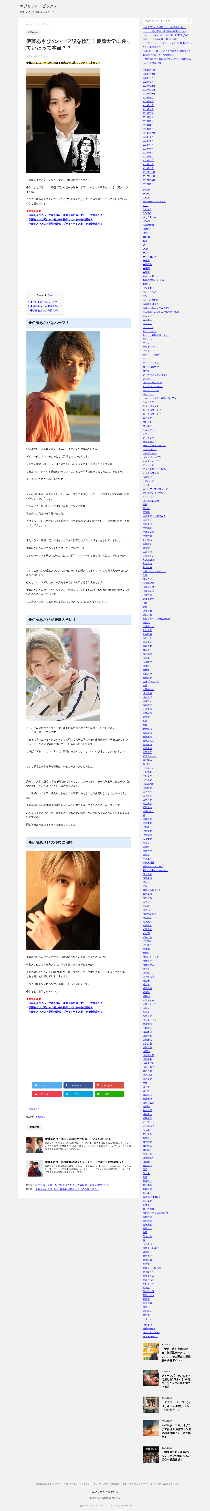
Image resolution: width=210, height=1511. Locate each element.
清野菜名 (147, 1059)
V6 (144, 244)
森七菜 (146, 968)
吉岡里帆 (147, 642)
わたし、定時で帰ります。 (156, 335)
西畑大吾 (147, 1224)
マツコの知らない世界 (154, 469)
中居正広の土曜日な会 (154, 516)
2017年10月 (149, 180)
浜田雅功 (147, 1031)
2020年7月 (148, 78)
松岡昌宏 (147, 929)
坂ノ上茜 (147, 693)
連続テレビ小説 (151, 1248)
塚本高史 (147, 705)
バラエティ (148, 441)
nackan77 (41, 1116)
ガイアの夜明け (151, 366)
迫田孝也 (147, 1244)
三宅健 (146, 508)
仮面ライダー (150, 579)
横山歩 (146, 980)
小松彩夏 (147, 772)
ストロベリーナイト (153, 410)
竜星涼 (146, 1138)
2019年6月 (148, 109)
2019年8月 (148, 101)
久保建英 (147, 544)
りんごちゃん (150, 331)
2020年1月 (148, 82)
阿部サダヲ (148, 1295)
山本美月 (147, 791)
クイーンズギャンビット (155, 374)
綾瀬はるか (148, 1157)
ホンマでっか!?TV (152, 457)
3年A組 (146, 189)
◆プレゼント (150, 256)
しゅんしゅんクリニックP (156, 307)
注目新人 (147, 1028)
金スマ (146, 1264)
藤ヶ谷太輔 (148, 1209)
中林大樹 (147, 536)
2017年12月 (149, 172)
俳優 (145, 603)
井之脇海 (147, 567)
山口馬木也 (148, 784)
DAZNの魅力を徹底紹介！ (48, 1484)
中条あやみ (148, 532)
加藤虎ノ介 (148, 626)
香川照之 (147, 1311)
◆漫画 (146, 272)
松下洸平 (147, 921)
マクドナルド (150, 465)
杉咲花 (146, 909)
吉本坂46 (147, 646)
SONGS (147, 229)
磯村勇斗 (147, 1114)
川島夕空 (147, 819)
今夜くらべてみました (154, 571)
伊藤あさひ (34, 1109)
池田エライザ (150, 1020)
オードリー (148, 359)
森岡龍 (146, 972)
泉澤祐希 (147, 1024)
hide (51, 295)
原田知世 (147, 638)
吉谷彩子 (147, 658)
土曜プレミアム (151, 681)
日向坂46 (147, 874)
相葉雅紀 (147, 1098)
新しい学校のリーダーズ (155, 870)
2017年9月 (148, 184)
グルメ (146, 378)
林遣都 (146, 949)
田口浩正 (147, 1094)
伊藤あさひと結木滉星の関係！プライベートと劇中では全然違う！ (66, 223)
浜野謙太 (147, 1039)
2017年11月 (149, 176)
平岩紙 (146, 827)
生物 (145, 1083)
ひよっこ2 (148, 327)
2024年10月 (149, 74)
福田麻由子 (148, 1126)
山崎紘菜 (147, 787)
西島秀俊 (147, 1216)
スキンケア (148, 402)
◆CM (146, 252)
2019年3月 (148, 121)
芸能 (145, 1177)
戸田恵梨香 (148, 862)
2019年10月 (149, 93)
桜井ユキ (147, 961)
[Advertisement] (78, 261)
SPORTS (147, 233)
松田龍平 (147, 945)
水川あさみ (148, 1000)
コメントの (151, 1332)
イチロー (147, 351)
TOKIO (146, 237)
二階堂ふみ (148, 555)
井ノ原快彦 (148, 559)
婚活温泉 (147, 728)
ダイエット (148, 425)
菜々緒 (146, 1193)
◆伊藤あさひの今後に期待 (44, 310)
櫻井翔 (146, 992)
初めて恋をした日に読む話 (156, 618)
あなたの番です (151, 276)
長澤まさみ (148, 1275)
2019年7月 (148, 105)
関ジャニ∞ (148, 1283)
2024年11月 (149, 70)
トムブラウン (150, 429)
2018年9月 (148, 137)
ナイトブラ (148, 437)
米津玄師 (147, 1153)
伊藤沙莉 (147, 595)
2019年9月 (148, 97)
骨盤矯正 (147, 1315)
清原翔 (146, 1051)
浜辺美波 (147, 1035)
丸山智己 (147, 540)
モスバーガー (150, 481)
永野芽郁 (147, 1016)
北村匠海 (147, 634)
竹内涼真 (147, 1146)
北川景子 (147, 630)
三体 (145, 504)
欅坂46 (146, 996)
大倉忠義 (147, 709)
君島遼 (146, 669)
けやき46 (147, 288)
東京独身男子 (150, 913)
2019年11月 (149, 89)
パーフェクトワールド (154, 445)
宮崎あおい (148, 740)
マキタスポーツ (151, 461)
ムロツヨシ (148, 477)
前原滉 (146, 622)
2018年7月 (148, 144)
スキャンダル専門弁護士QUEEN (159, 398)
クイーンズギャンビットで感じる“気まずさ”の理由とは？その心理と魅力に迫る (176, 1381)
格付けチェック (151, 957)
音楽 (145, 1307)
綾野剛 (146, 1161)
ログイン (147, 1324)
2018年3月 (148, 160)
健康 (145, 606)
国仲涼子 (147, 677)
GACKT (147, 209)
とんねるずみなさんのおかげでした (161, 311)
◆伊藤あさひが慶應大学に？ (45, 306)
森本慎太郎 (148, 976)
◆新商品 (147, 264)
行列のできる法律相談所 (155, 1212)
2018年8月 (148, 141)
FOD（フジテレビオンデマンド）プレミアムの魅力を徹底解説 (91, 1484)
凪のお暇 (147, 614)
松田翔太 (147, 941)
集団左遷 (147, 1303)
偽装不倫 (147, 610)
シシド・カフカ (151, 390)
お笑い (146, 284)
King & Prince (150, 217)
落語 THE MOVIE (152, 1197)
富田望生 (147, 760)
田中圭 (146, 1087)
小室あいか (148, 768)
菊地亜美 (147, 1189)
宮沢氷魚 (147, 748)
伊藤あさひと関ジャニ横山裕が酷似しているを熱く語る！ (61, 219)
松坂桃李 (147, 925)
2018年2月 (148, 164)
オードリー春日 (151, 363)
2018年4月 (148, 156)
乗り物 (146, 547)
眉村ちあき (148, 1102)
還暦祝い (147, 1252)
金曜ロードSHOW (152, 1268)
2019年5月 (148, 113)
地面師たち (148, 689)
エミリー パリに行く (153, 355)
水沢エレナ (148, 1008)
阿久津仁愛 (148, 1291)
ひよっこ (147, 323)
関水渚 (146, 1287)
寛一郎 (146, 764)
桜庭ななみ (148, 965)
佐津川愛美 (148, 599)
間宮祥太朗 (148, 1279)
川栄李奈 (147, 823)
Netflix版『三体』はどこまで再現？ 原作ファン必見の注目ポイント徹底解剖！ (176, 1431)
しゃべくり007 (150, 300)
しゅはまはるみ (151, 303)
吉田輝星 (147, 654)
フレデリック (150, 453)
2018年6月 (148, 148)
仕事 (145, 575)
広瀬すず (147, 839)
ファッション (150, 449)
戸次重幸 (147, 858)
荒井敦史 (147, 1181)
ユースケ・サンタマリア (155, 488)
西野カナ (147, 1228)
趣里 (145, 1232)
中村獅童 (147, 528)
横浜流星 (147, 988)
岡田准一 (147, 807)
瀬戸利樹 (147, 1075)
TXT (145, 241)
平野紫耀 (147, 835)
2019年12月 (149, 85)
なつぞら (147, 319)
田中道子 (147, 1090)
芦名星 (146, 1173)
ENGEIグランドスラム (154, 201)
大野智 (146, 717)
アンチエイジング (152, 347)
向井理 (146, 666)
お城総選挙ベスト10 (153, 280)
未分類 (146, 902)
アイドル (147, 339)
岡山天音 (147, 803)
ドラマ (146, 433)
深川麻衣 (147, 1043)
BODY (146, 193)
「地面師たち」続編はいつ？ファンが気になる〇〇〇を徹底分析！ (176, 1456)
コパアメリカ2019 (152, 382)
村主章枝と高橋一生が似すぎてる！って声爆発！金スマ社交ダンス (72, 1185)
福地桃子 (147, 1118)
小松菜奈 (147, 776)
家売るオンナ (150, 756)
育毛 (145, 1169)
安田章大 (147, 732)
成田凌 (146, 854)
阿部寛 (146, 1299)
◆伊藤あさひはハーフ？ (42, 302)
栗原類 (146, 953)
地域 (145, 685)
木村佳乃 (147, 898)
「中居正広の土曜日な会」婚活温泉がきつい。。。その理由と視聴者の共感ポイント (176, 1355)
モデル (146, 485)
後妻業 (146, 843)
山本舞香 (147, 795)
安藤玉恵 (147, 736)
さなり (146, 296)
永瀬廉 (146, 1012)
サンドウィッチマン (153, 386)
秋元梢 (146, 1130)
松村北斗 (147, 937)
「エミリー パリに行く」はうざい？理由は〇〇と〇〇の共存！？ (176, 1406)
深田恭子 (147, 1047)
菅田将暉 (147, 1185)
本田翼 (146, 906)
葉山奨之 (147, 1201)
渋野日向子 (148, 1067)
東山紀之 (147, 917)
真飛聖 (146, 1106)
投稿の (149, 1328)
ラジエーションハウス (154, 492)
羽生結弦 (147, 1165)
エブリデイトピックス (38, 6)
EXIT (145, 205)
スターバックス (151, 406)
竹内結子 (147, 1149)
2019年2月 (148, 125)
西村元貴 (147, 1220)
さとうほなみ (150, 292)
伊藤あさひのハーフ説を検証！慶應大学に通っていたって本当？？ (66, 215)
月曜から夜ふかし (152, 890)
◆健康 (146, 260)
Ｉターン (147, 1319)
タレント (147, 422)
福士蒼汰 (147, 1122)
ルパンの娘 (148, 496)
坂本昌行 (147, 697)
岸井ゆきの (148, 811)
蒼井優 (146, 1205)
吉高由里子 (148, 662)
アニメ (146, 343)
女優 (145, 725)
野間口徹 (147, 1260)
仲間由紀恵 (148, 583)
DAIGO (146, 197)
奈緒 (145, 721)
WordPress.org (150, 1336)
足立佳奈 (147, 1236)
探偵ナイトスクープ (153, 866)
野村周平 (147, 1256)
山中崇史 (147, 780)
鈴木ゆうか (148, 1271)
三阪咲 (146, 512)
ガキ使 (146, 370)
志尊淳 (146, 847)
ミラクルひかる (151, 473)
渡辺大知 (147, 1071)
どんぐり (147, 315)
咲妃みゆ (147, 673)
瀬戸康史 (147, 1079)
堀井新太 (147, 701)
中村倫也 (147, 524)
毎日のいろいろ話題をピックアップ (105, 1498)
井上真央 (147, 563)
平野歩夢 (147, 831)
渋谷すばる (148, 1063)
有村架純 (147, 894)
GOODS (147, 213)
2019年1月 (148, 129)
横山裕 (146, 984)
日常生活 (147, 878)
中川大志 (147, 520)
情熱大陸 (147, 850)
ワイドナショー (151, 500)
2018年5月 (148, 152)
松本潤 (146, 933)
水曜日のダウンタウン (154, 1004)
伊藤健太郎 (148, 591)
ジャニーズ (148, 394)
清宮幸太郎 (148, 1055)
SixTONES (148, 225)
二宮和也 (147, 551)
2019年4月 (148, 117)
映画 (145, 886)
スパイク (147, 418)
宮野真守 (147, 752)
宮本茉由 (147, 744)
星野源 (146, 882)
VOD (145, 248)
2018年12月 (149, 133)
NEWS (146, 221)
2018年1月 (148, 168)
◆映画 (146, 268)
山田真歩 (147, 799)
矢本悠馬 (147, 1110)
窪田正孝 (147, 1134)
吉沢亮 (146, 650)
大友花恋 (147, 713)
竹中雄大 (147, 1142)
